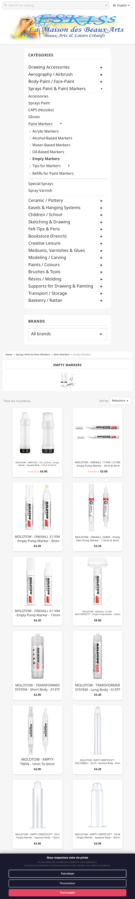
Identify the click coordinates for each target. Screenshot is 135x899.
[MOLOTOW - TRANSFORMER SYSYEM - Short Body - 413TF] (37, 665)
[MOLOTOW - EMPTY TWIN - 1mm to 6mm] (37, 739)
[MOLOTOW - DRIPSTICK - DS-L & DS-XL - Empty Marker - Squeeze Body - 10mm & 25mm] (37, 442)
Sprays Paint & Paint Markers (57, 88)
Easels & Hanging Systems (54, 207)
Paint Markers (40, 123)
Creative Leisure (44, 243)
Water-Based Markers (51, 145)
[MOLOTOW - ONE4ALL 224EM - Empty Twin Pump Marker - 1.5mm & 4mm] (98, 516)
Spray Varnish (40, 190)
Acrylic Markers (45, 131)
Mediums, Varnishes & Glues (56, 250)
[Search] (56, 5)
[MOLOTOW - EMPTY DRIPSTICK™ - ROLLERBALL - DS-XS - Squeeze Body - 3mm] (98, 739)
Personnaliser (67, 883)
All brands (67, 334)
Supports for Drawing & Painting (60, 286)
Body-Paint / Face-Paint (51, 81)
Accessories (38, 96)
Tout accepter (67, 892)
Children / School (45, 214)
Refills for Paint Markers (53, 173)
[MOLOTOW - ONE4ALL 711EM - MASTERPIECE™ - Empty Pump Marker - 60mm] (98, 590)
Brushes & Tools (44, 271)
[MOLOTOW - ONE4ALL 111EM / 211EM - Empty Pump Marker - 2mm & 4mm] (98, 442)
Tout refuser (67, 873)
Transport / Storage (47, 293)
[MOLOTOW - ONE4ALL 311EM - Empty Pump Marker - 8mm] (37, 516)
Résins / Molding (45, 279)
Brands (36, 321)
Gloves (34, 116)
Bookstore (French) (47, 236)
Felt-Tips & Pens (44, 229)
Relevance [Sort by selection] (121, 401)
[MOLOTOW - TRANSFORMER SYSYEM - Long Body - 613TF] (98, 665)
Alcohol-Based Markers (52, 138)
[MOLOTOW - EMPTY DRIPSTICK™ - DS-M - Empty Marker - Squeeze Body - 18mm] (98, 813)
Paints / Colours (44, 264)
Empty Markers (46, 158)
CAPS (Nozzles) (41, 110)
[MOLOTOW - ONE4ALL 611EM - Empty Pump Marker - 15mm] (37, 590)
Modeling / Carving (47, 257)
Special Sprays (40, 183)
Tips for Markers (46, 165)
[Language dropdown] (121, 5)
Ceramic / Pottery (45, 200)
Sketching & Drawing (49, 222)
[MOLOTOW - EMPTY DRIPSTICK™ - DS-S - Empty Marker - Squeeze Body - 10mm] (37, 813)
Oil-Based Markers (48, 151)
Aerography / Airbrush (50, 74)
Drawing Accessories (49, 67)
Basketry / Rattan (45, 300)
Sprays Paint (39, 103)
